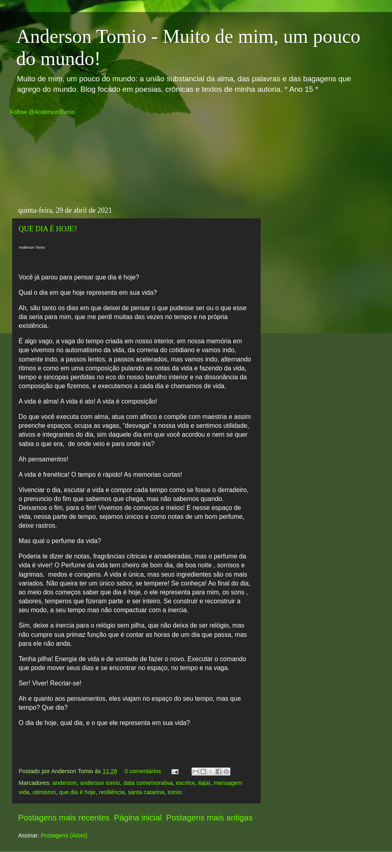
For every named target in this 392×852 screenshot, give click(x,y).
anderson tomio (100, 783)
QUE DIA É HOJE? (48, 229)
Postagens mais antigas (209, 817)
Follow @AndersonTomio (42, 112)
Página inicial (138, 817)
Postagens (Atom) (64, 835)
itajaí (204, 783)
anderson (65, 783)
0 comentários (142, 771)
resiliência (111, 792)
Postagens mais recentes (64, 817)
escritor (185, 783)
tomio (175, 792)
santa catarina (146, 792)
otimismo (44, 792)
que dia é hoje (77, 792)
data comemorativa (148, 783)
